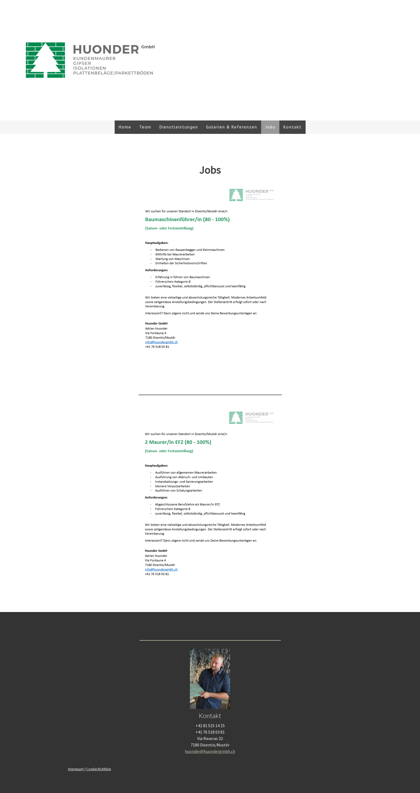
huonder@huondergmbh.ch (210, 751)
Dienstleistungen (178, 127)
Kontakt (292, 127)
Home (125, 127)
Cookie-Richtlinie (98, 769)
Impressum (76, 769)
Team (145, 127)
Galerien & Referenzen (231, 127)
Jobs (270, 127)
